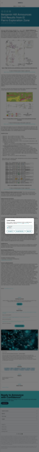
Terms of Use (26, 223)
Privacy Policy (19, 223)
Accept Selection (20, 231)
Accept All (10, 231)
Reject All (29, 231)
